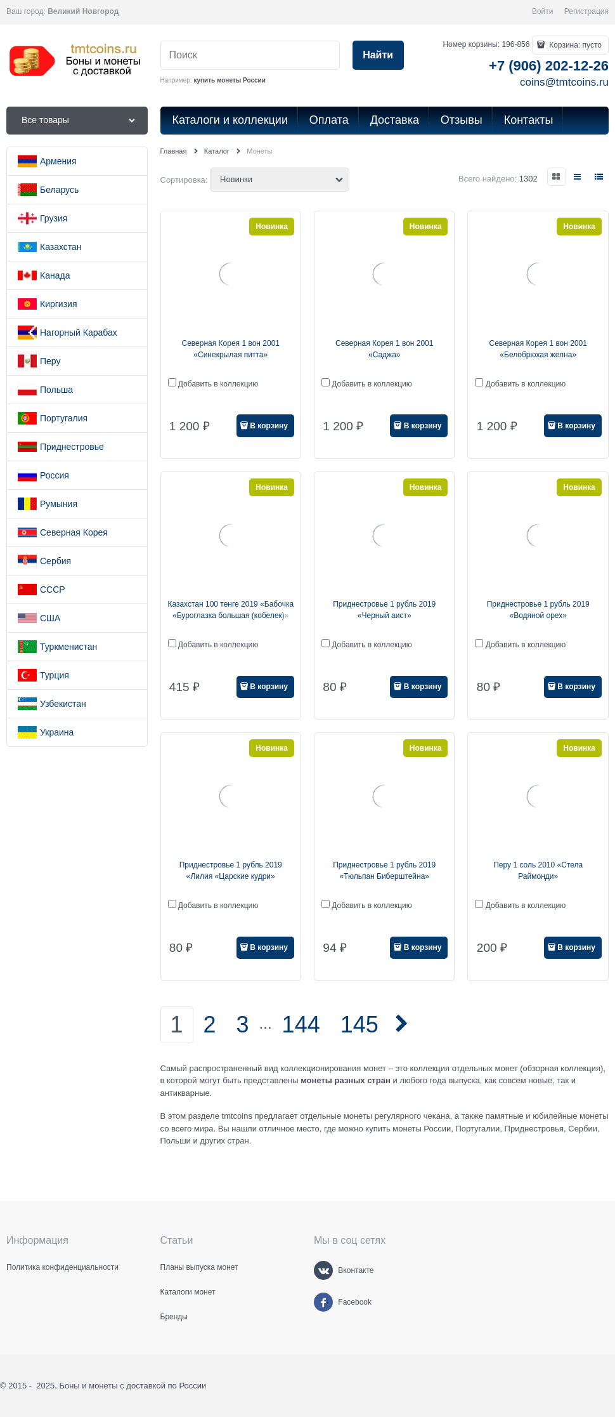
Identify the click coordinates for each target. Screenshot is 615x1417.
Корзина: (574, 45)
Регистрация (586, 11)
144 (301, 1025)
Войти (543, 11)
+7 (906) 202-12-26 (549, 66)
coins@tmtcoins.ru (564, 82)
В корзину (269, 425)
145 (359, 1025)
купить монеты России (229, 80)
